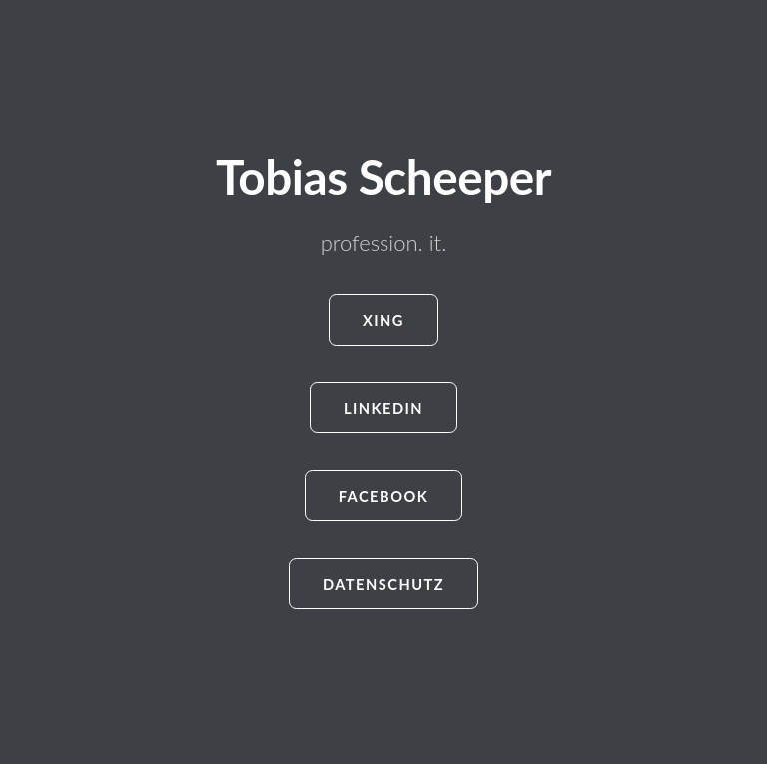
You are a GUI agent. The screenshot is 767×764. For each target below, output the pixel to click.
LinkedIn (383, 408)
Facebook (384, 496)
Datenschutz (383, 584)
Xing (383, 320)
